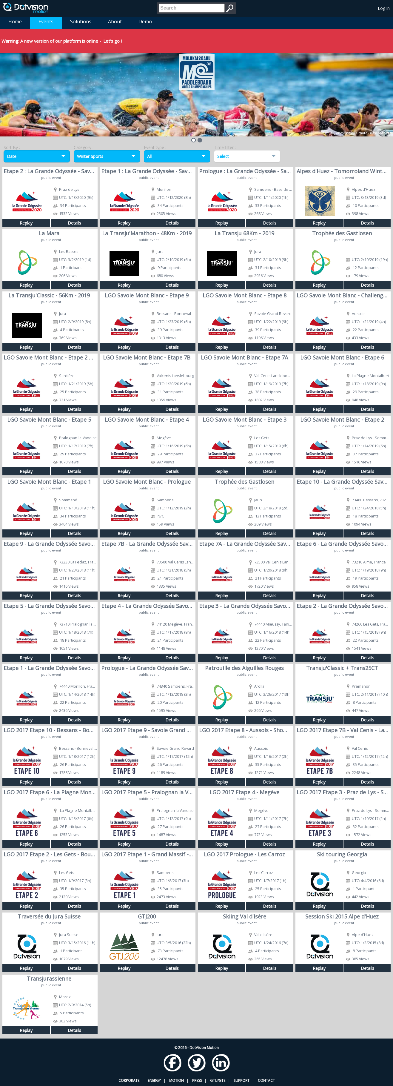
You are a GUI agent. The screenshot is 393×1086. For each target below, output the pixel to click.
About (115, 21)
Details (74, 223)
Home (15, 21)
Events (45, 21)
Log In (384, 8)
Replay (26, 223)
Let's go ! (112, 41)
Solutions (80, 21)
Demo (145, 21)
